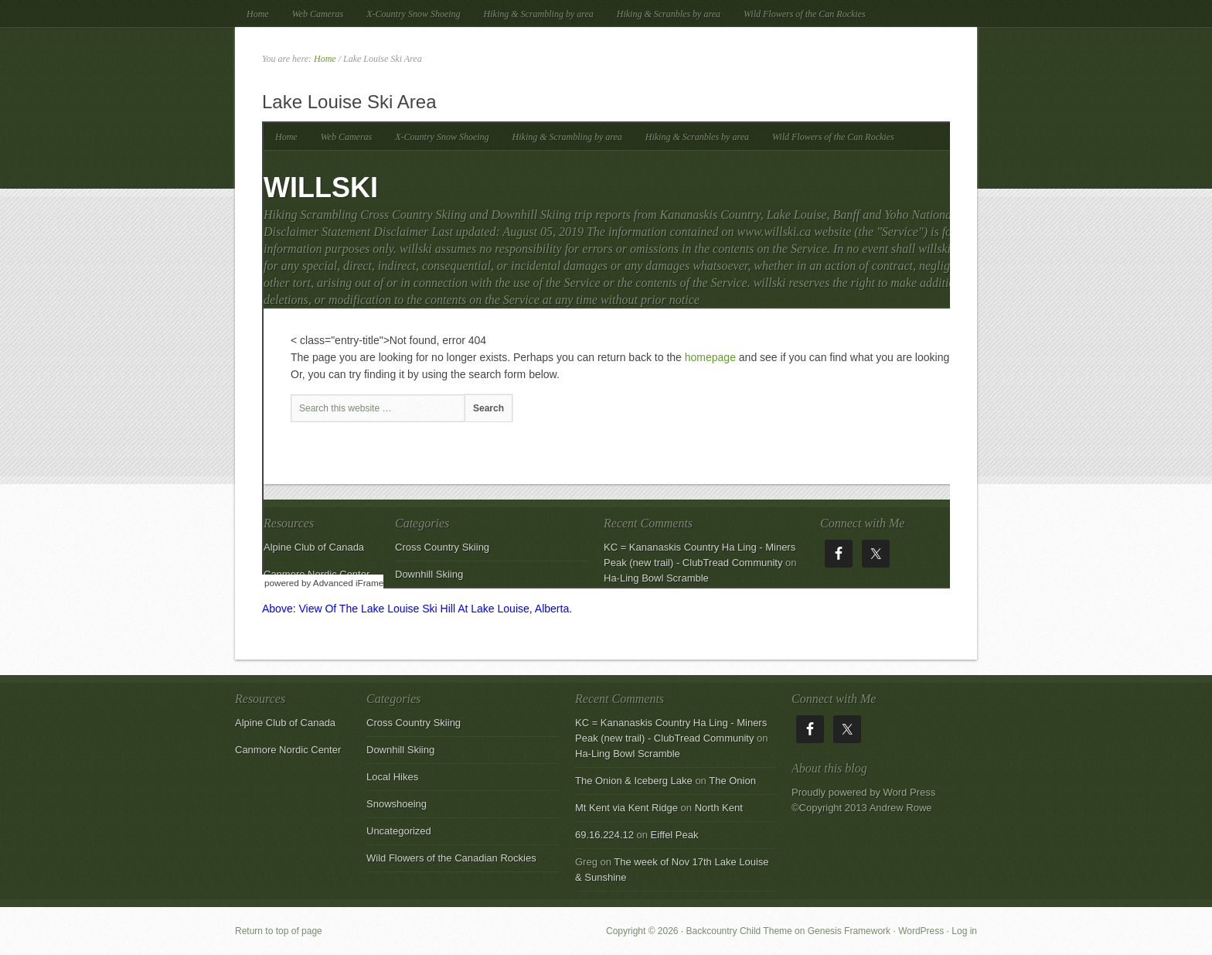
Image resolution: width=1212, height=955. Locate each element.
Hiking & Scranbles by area (668, 14)
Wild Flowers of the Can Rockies (805, 14)
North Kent (719, 807)
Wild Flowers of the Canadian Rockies (451, 858)
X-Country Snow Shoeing (413, 14)
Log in (964, 931)
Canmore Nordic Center (288, 749)
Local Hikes (392, 777)
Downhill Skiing (400, 749)
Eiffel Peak (675, 835)
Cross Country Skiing (413, 722)
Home (258, 14)
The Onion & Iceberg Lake (634, 780)
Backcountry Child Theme (739, 931)
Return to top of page (278, 931)
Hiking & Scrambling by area (539, 14)
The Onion (732, 780)
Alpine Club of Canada (285, 722)
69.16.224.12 (604, 835)
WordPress (921, 931)
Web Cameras (318, 14)
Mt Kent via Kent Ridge (626, 807)
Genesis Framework (849, 931)
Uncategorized (398, 831)
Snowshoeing (396, 804)
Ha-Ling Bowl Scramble (627, 753)
